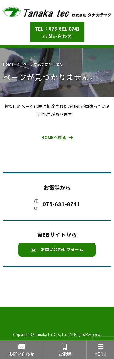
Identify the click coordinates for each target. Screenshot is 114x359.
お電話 (65, 350)
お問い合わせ (57, 35)
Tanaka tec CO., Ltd (51, 334)
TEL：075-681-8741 (57, 28)
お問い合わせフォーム (57, 249)
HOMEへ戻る (53, 137)
